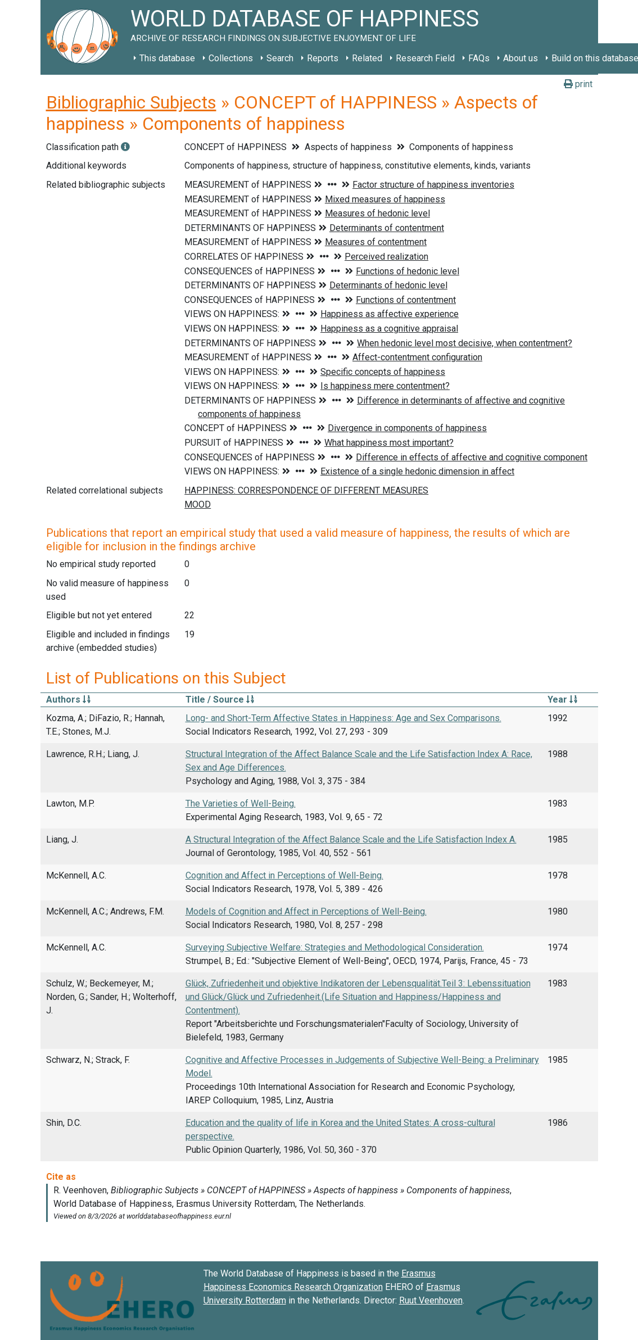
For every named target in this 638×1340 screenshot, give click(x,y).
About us (520, 58)
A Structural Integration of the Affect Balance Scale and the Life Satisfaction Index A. (351, 839)
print (578, 84)
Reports (322, 58)
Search (279, 58)
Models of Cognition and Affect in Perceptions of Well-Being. (306, 911)
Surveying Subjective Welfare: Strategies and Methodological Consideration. (334, 947)
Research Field (425, 58)
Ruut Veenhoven (431, 1300)
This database (167, 58)
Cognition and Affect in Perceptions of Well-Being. (284, 875)
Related (367, 58)
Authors (68, 699)
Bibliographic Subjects (131, 102)
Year (562, 699)
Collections (231, 58)
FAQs (479, 58)
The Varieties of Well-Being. (240, 803)
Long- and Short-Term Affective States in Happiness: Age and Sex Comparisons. (343, 718)
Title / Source (219, 699)
